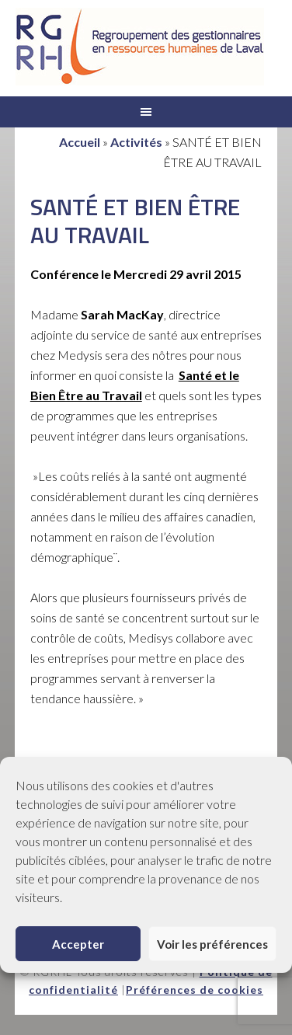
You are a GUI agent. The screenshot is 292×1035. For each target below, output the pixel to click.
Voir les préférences (212, 944)
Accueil (79, 141)
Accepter (78, 944)
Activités (136, 141)
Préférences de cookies (194, 989)
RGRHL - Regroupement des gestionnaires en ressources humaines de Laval (140, 46)
